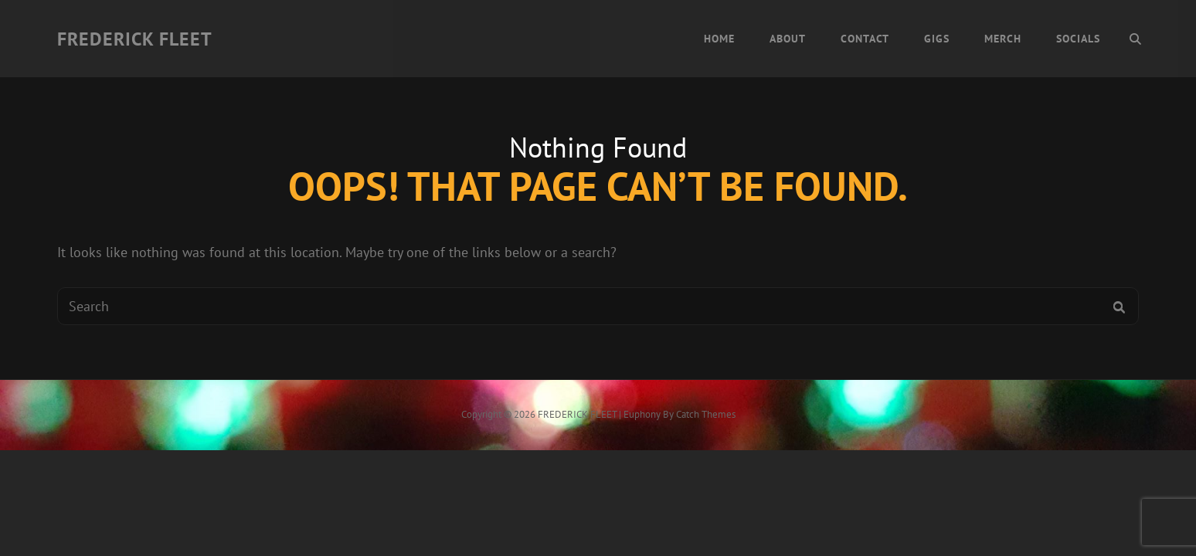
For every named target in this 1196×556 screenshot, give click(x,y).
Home (719, 39)
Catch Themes (706, 414)
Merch (1002, 39)
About (788, 39)
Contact (865, 39)
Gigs (937, 39)
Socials (1078, 39)
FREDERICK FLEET (134, 39)
